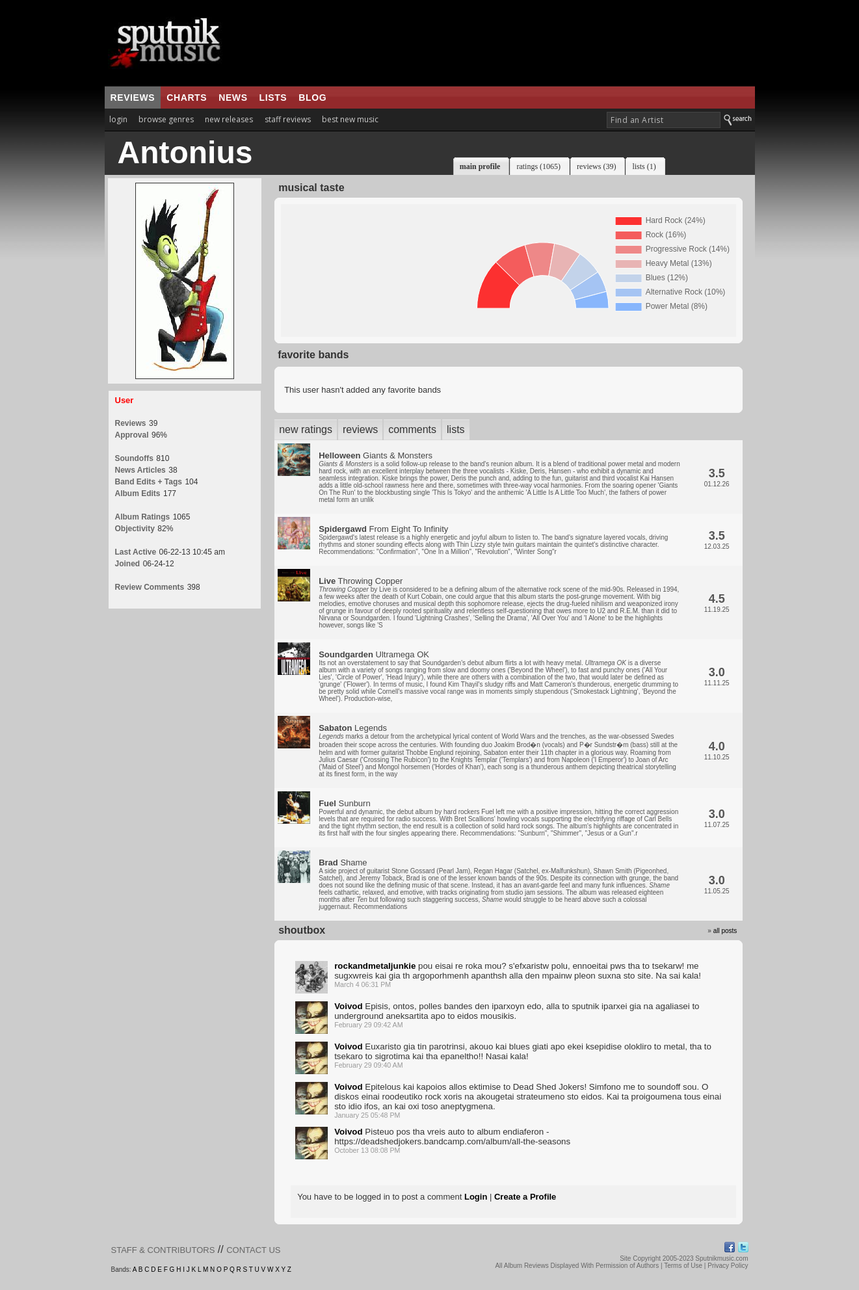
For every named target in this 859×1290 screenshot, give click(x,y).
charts (186, 97)
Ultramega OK (498, 676)
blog (312, 97)
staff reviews (288, 119)
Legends (498, 750)
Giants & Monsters (499, 477)
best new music (350, 119)
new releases (229, 119)
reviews (133, 97)
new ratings (305, 429)
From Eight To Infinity (493, 539)
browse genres (166, 119)
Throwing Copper (499, 602)
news (232, 97)
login (118, 119)
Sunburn (498, 817)
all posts (725, 930)
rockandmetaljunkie (375, 966)
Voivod (348, 1006)
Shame (498, 884)
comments (412, 429)
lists (273, 97)
